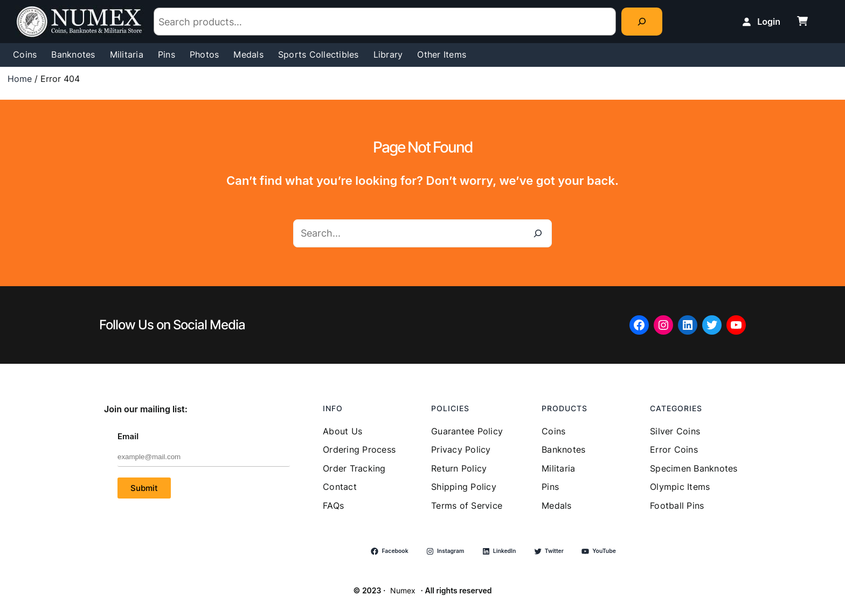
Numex (402, 590)
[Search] (641, 22)
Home (20, 78)
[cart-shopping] (802, 21)
